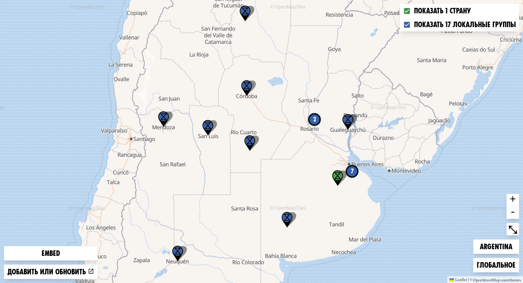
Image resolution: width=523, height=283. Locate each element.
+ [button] (513, 200)
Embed (51, 253)
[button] (245, 13)
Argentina (495, 246)
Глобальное (496, 264)
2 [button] (314, 119)
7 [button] (352, 171)
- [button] (513, 212)
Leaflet (458, 279)
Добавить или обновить (50, 272)
